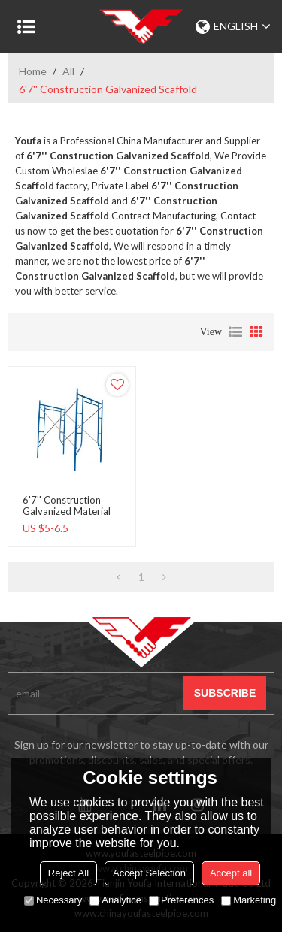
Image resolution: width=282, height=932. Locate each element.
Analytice (115, 900)
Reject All (68, 873)
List (235, 332)
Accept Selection (149, 873)
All (68, 71)
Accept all (231, 873)
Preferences (181, 900)
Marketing (248, 900)
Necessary (53, 900)
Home (33, 71)
